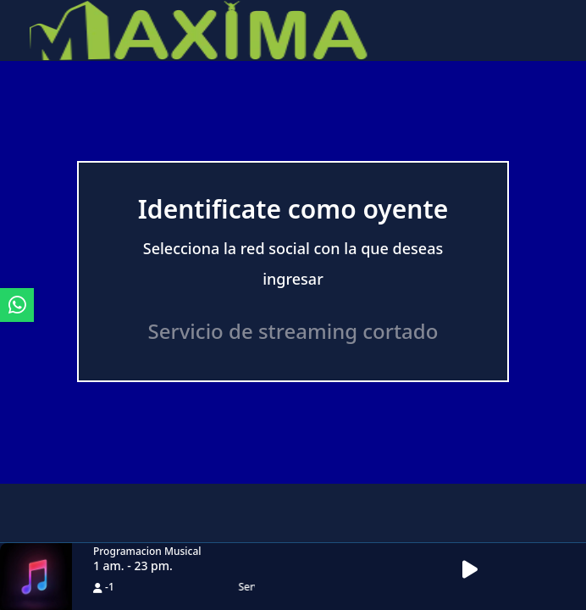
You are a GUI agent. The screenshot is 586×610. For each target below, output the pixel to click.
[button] (475, 569)
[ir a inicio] (199, 29)
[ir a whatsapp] (17, 305)
